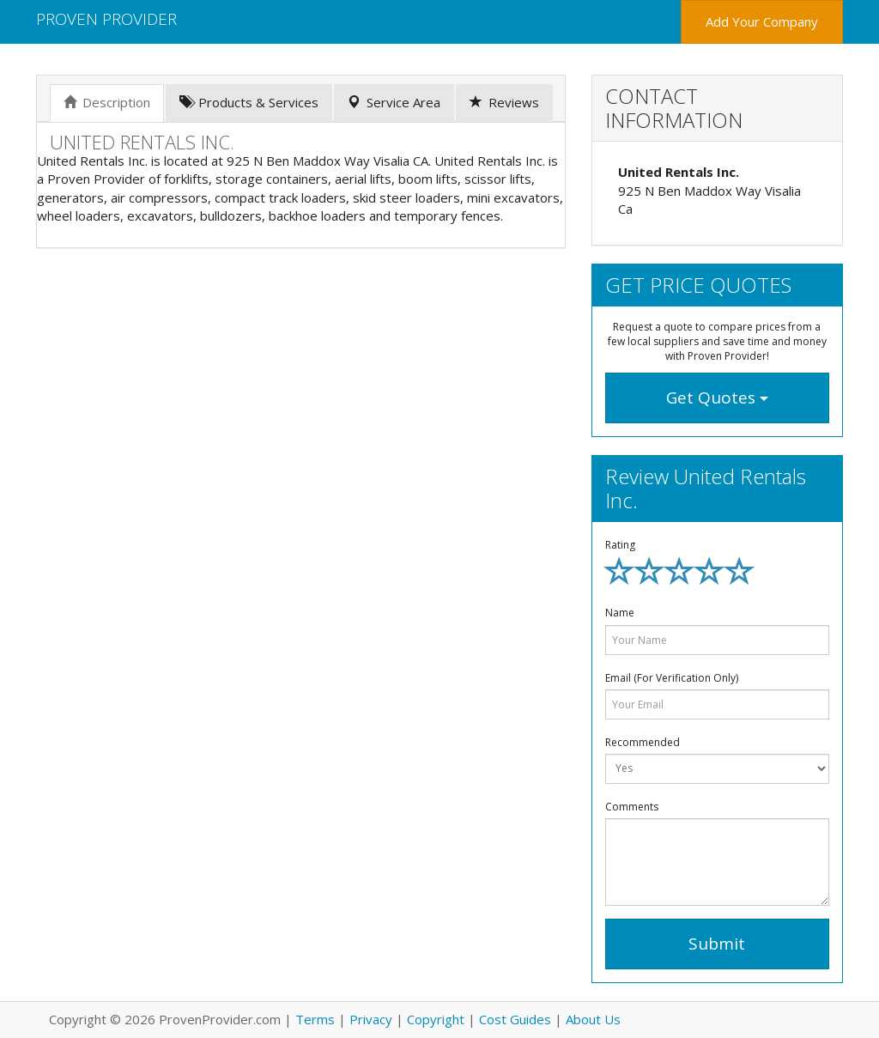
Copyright (435, 1019)
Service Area (394, 102)
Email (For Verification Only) (671, 678)
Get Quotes (717, 397)
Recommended (642, 742)
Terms (315, 1019)
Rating (620, 544)
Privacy (370, 1019)
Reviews (504, 102)
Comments (631, 806)
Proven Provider (106, 19)
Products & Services (248, 102)
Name (619, 612)
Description (107, 102)
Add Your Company (762, 21)
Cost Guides (515, 1019)
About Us (593, 1019)
